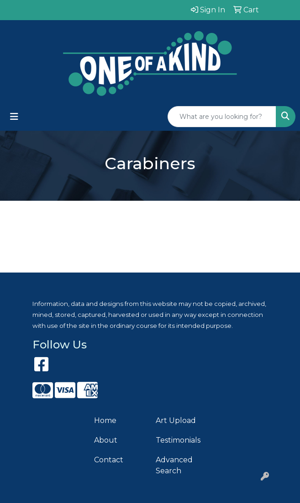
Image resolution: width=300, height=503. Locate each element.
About (105, 440)
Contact (108, 459)
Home (105, 420)
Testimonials (178, 440)
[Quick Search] (222, 116)
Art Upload (176, 420)
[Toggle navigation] (14, 116)
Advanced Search (174, 465)
